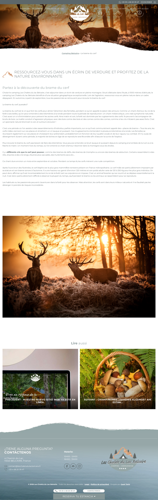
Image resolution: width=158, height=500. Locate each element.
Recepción (25, 9)
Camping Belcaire (70, 53)
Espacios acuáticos (55, 9)
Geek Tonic (125, 484)
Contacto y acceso (139, 9)
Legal (87, 484)
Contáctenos (93, 491)
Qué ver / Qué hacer (118, 9)
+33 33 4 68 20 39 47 (65, 491)
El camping (37, 9)
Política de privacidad (100, 484)
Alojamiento (100, 9)
